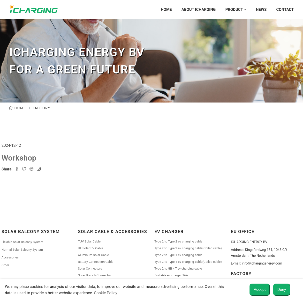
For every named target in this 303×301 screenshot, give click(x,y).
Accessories (10, 257)
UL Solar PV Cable (90, 248)
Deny (281, 289)
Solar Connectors (90, 268)
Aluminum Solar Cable (93, 255)
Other (5, 265)
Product (235, 9)
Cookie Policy (105, 293)
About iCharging (199, 9)
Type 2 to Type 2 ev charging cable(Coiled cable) (188, 248)
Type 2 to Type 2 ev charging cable (178, 241)
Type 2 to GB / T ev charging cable (178, 268)
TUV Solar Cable (89, 241)
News (261, 9)
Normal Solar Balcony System (22, 249)
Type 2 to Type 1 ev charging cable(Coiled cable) (188, 262)
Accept (260, 289)
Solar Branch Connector (94, 275)
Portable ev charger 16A (171, 275)
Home (166, 9)
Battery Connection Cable (96, 262)
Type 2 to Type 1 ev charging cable (178, 255)
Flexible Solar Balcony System (22, 242)
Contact (285, 9)
